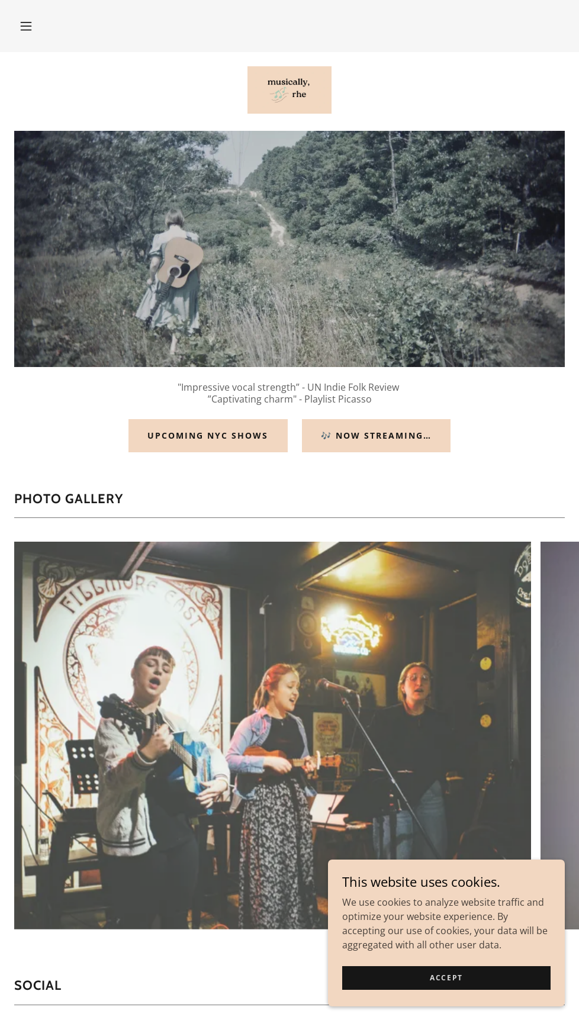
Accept (446, 978)
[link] (289, 90)
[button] (26, 26)
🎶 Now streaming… (376, 435)
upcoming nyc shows (207, 435)
